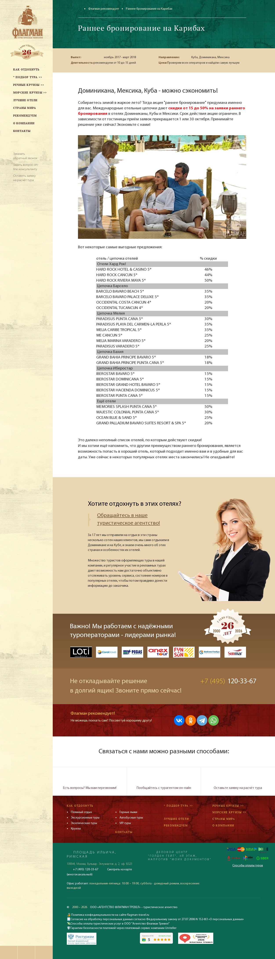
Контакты (124, 832)
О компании (223, 825)
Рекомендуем (176, 825)
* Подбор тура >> (178, 805)
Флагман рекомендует (103, 9)
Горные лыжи (128, 812)
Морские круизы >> (229, 812)
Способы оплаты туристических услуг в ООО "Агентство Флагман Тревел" (120, 923)
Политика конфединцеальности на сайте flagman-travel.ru (110, 915)
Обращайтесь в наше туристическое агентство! (128, 519)
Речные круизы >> (228, 805)
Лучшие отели (176, 818)
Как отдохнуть (80, 805)
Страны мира (223, 818)
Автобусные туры (131, 817)
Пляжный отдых (81, 812)
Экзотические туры (84, 823)
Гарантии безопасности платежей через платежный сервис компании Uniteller (123, 928)
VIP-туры (125, 823)
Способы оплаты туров (247, 865)
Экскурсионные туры (85, 817)
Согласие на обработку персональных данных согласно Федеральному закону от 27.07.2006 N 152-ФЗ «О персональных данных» (157, 919)
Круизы (76, 828)
